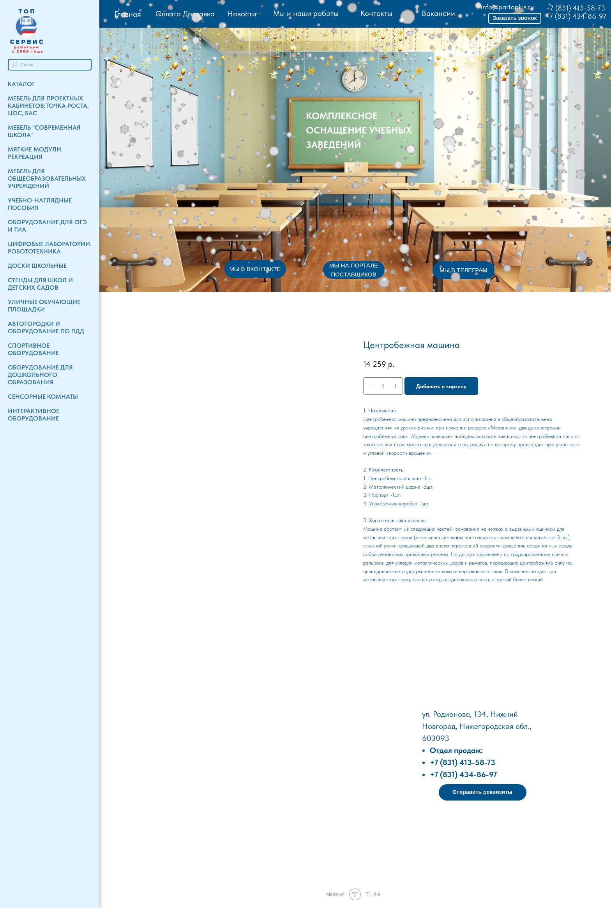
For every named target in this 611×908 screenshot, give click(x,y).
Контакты (376, 13)
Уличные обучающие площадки (44, 305)
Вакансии (438, 13)
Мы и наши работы (306, 13)
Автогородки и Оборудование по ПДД (46, 327)
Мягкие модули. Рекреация (35, 153)
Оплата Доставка (185, 13)
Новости (241, 13)
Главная (128, 14)
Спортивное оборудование (33, 349)
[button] (514, 18)
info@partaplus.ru (507, 7)
